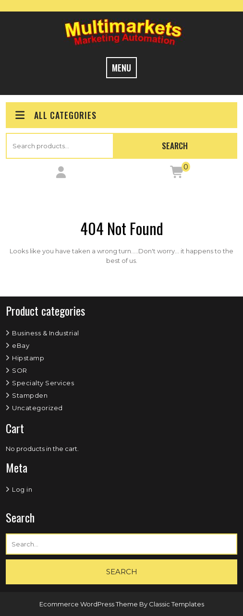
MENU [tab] (121, 67)
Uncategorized (37, 408)
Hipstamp (28, 358)
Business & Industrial (45, 333)
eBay (20, 345)
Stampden (30, 395)
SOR (19, 370)
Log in (22, 489)
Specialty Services (43, 383)
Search (175, 146)
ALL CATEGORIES (55, 115)
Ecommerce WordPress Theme (89, 604)
